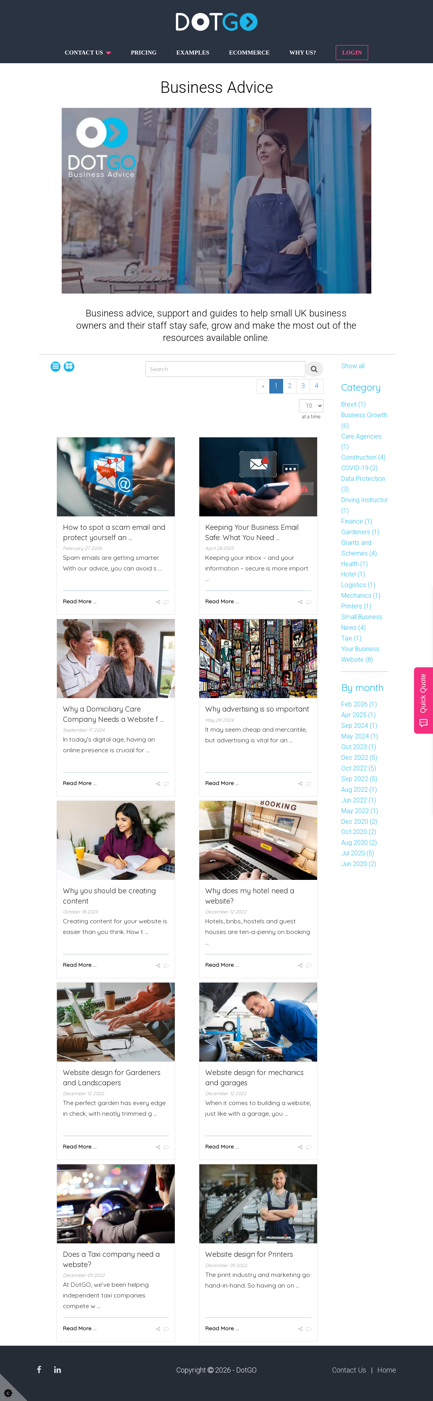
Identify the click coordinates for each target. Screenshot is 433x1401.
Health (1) (354, 564)
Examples (192, 52)
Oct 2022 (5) (358, 768)
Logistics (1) (358, 585)
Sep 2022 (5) (359, 779)
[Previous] (263, 386)
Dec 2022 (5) (359, 757)
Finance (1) (356, 521)
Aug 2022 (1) (359, 789)
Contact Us (349, 1370)
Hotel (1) (353, 574)
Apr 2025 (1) (358, 715)
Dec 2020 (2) (359, 821)
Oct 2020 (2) (358, 832)
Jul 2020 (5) (357, 853)
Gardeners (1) (360, 532)
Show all (353, 366)
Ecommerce (249, 52)
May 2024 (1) (359, 736)
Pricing (144, 52)
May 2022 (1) (359, 811)
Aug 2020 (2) (359, 842)
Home (386, 1370)
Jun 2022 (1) (358, 800)
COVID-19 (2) (359, 468)
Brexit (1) (353, 404)
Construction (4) (363, 457)
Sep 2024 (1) (359, 725)
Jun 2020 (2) (358, 864)
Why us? (302, 52)
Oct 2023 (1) (358, 747)
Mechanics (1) (360, 595)
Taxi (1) (351, 638)
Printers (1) (356, 606)
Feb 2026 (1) (359, 704)
